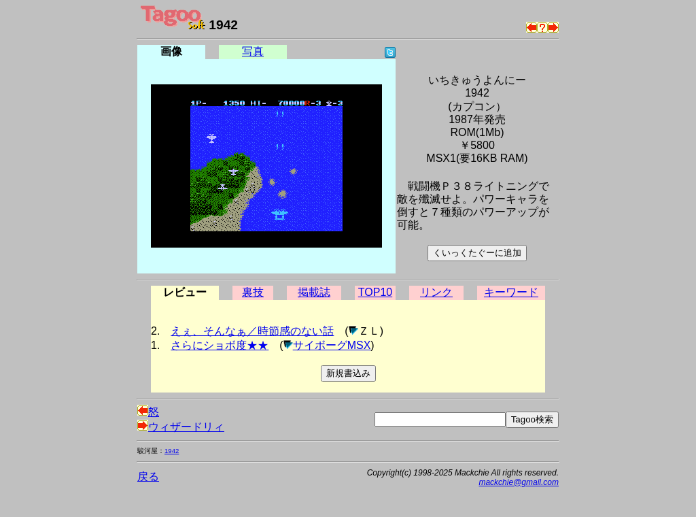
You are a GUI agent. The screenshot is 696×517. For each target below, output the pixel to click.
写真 (253, 51)
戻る (148, 476)
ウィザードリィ (180, 427)
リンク (436, 292)
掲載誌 (314, 292)
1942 (171, 450)
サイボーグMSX (332, 345)
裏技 (253, 292)
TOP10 (375, 292)
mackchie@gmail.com (518, 482)
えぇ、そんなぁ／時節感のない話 (252, 331)
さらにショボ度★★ (219, 345)
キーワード (511, 292)
